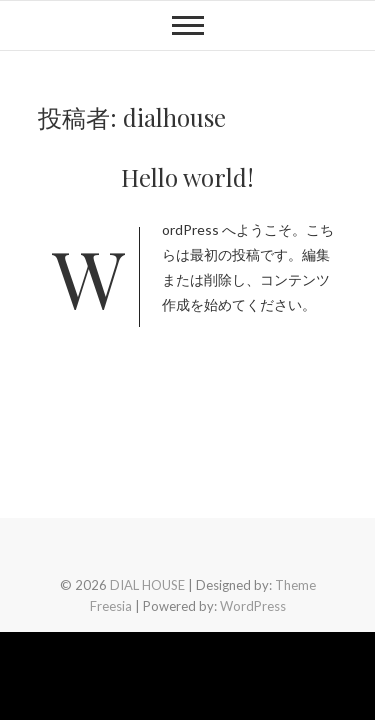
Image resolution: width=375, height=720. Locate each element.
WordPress (253, 606)
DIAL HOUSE (147, 585)
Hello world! (187, 177)
